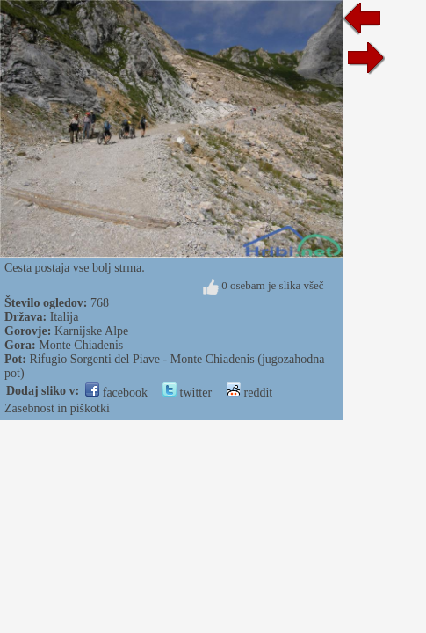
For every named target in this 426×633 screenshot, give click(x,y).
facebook (116, 392)
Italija (64, 317)
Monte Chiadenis (81, 345)
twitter (187, 392)
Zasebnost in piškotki (57, 408)
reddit (249, 392)
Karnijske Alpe (91, 331)
